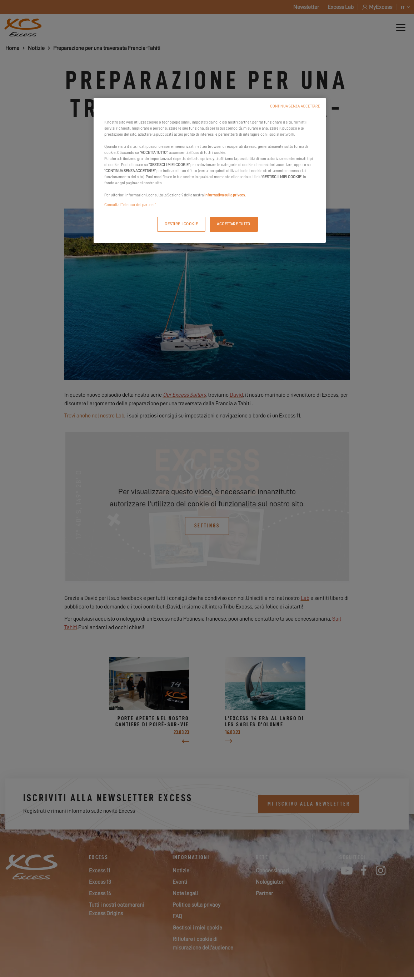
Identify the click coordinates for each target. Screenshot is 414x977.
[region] (210, 170)
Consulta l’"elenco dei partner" (130, 205)
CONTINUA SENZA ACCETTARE (295, 106)
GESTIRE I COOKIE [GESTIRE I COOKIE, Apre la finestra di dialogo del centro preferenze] (181, 224)
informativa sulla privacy (224, 195)
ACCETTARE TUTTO (233, 224)
